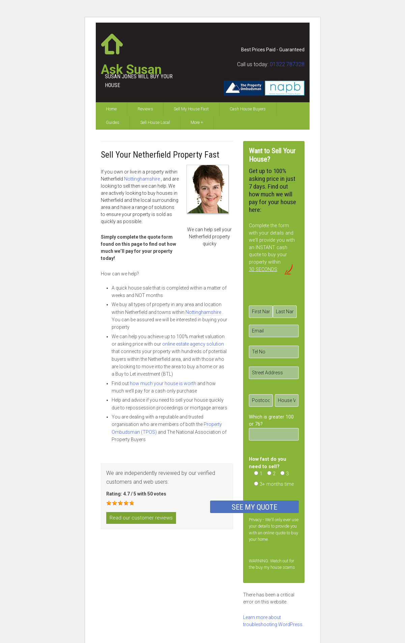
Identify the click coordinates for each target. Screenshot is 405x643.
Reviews (145, 108)
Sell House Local (155, 122)
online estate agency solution (193, 344)
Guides (112, 122)
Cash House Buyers (248, 108)
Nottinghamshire (142, 179)
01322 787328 (287, 64)
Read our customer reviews (141, 518)
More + (197, 122)
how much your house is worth (163, 383)
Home (111, 108)
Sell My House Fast (191, 108)
